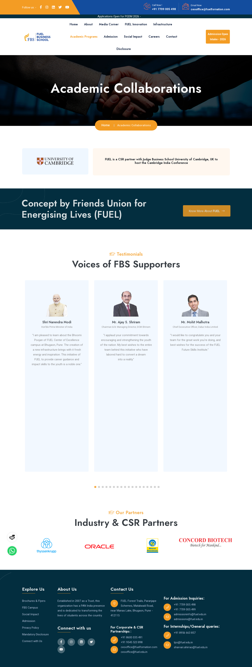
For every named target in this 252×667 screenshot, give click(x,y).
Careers (154, 36)
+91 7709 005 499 (185, 609)
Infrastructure (162, 24)
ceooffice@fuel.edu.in (134, 652)
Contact (171, 36)
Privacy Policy (30, 627)
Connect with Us (32, 641)
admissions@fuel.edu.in (188, 619)
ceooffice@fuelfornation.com (210, 9)
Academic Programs (84, 36)
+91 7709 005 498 (164, 9)
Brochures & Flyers (33, 601)
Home (74, 24)
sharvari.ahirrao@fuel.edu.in (191, 647)
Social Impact (133, 36)
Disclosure (124, 49)
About (88, 24)
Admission (111, 36)
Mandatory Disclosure (35, 634)
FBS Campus (30, 607)
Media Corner (109, 24)
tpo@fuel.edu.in (183, 642)
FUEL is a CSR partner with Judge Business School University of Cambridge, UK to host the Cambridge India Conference (161, 161)
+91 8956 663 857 (185, 632)
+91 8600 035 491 (132, 637)
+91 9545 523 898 (132, 642)
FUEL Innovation (136, 24)
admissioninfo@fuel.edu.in (190, 614)
